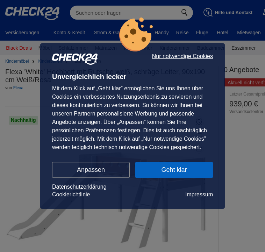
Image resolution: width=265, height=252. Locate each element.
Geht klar (174, 169)
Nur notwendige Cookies (182, 56)
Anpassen (91, 169)
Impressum (199, 194)
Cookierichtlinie (71, 194)
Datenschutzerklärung (79, 187)
